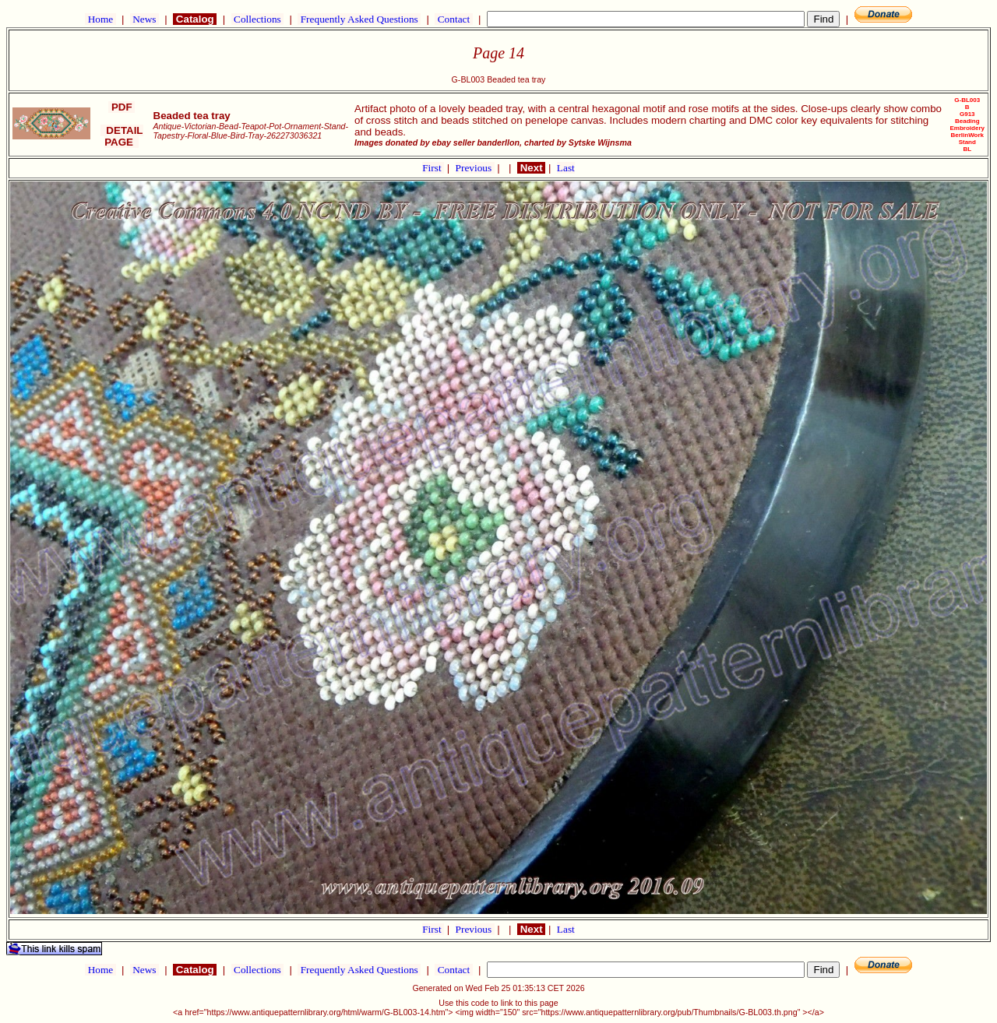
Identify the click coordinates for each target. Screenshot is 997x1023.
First (433, 168)
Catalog (195, 19)
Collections (257, 19)
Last (566, 168)
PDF (121, 107)
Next (531, 168)
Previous (475, 168)
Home (100, 19)
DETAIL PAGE (121, 136)
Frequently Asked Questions (359, 19)
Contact (453, 19)
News (144, 19)
